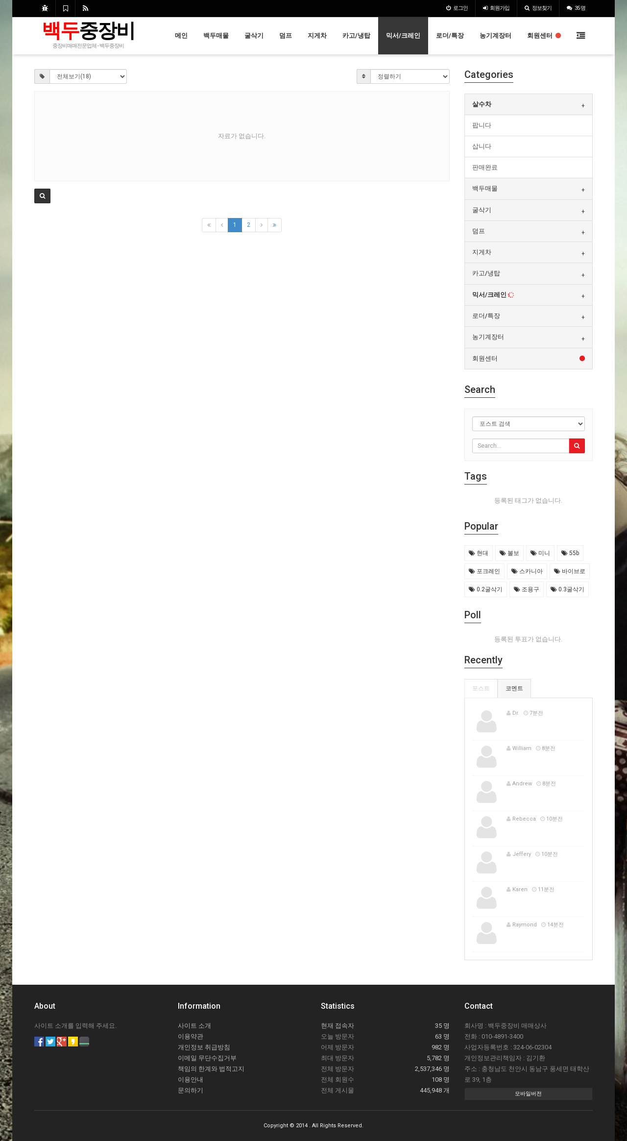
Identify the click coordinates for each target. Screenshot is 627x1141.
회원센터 (544, 35)
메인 (181, 35)
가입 (496, 8)
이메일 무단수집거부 (207, 1058)
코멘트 (514, 688)
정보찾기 (538, 8)
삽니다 (481, 146)
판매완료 (485, 167)
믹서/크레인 (403, 35)
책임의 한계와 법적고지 (211, 1068)
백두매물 (216, 35)
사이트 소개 (194, 1025)
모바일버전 (528, 1094)
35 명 (576, 8)
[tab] (529, 104)
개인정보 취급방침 (204, 1047)
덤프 (285, 35)
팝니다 (481, 125)
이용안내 (190, 1079)
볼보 (509, 553)
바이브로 (569, 571)
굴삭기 (254, 35)
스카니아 (527, 571)
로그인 (457, 8)
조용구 (526, 589)
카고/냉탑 (356, 35)
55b (570, 553)
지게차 (317, 35)
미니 (540, 553)
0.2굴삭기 (486, 589)
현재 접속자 (337, 1025)
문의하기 (190, 1090)
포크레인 (484, 571)
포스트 (481, 688)
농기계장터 (495, 35)
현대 (478, 553)
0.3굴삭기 (567, 589)
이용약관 (190, 1036)
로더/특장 (450, 35)
